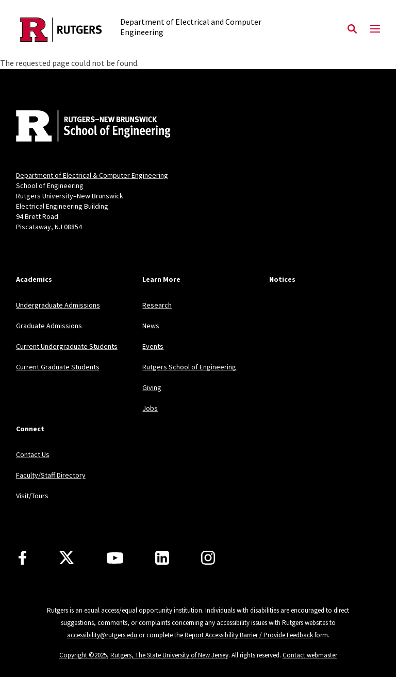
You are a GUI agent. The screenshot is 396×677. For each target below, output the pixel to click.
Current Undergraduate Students (67, 346)
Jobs (150, 408)
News (150, 325)
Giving (151, 387)
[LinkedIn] (162, 558)
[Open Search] (352, 29)
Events (152, 346)
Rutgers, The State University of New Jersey (169, 655)
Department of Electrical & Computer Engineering (92, 175)
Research (157, 305)
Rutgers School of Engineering (189, 366)
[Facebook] (22, 558)
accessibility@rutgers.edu (102, 635)
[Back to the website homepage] (61, 30)
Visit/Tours (32, 495)
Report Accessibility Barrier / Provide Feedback (249, 635)
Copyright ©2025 (83, 655)
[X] (66, 558)
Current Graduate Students (58, 366)
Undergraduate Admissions (58, 305)
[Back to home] (84, 127)
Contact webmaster (310, 655)
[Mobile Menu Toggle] (375, 29)
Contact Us (33, 454)
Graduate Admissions (49, 325)
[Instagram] (208, 558)
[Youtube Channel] (115, 558)
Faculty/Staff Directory (51, 475)
